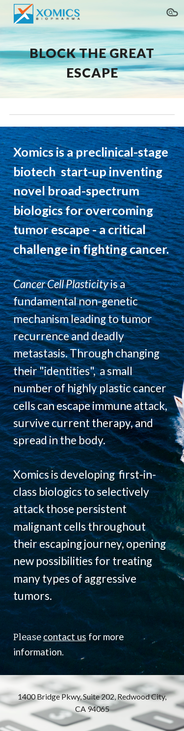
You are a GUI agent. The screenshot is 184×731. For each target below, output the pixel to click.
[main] (92, 62)
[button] (172, 14)
